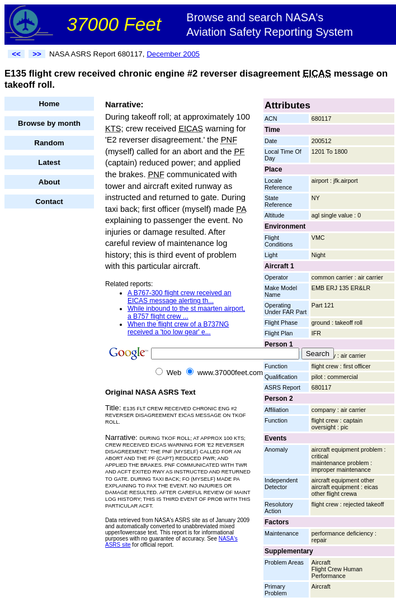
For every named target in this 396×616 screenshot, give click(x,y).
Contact (49, 201)
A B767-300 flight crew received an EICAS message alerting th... (179, 297)
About (49, 182)
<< (16, 54)
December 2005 (173, 54)
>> (36, 54)
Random (49, 143)
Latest (49, 162)
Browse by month (49, 123)
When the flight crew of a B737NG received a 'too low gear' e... (178, 328)
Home (49, 103)
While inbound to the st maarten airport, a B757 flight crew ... (186, 312)
